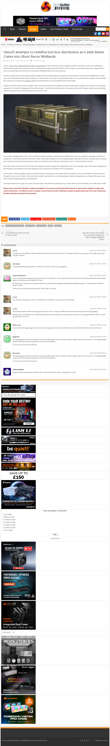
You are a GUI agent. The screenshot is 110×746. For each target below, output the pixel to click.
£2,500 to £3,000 (9, 528)
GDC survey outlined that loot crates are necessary (27, 66)
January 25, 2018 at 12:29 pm (98, 275)
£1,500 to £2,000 (9, 522)
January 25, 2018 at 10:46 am (98, 250)
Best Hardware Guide (59, 29)
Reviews (22, 29)
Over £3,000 (8, 530)
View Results (55, 538)
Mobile (43, 29)
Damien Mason (10, 60)
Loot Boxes (30, 226)
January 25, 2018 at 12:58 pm (98, 297)
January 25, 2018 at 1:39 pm (98, 336)
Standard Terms (41, 740)
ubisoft (58, 226)
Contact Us (99, 740)
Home (5, 28)
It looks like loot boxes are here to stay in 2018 (17, 233)
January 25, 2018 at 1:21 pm (98, 325)
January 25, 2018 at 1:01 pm (98, 308)
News (12, 29)
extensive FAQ (30, 81)
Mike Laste (17, 325)
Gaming (33, 29)
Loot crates (41, 226)
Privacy (105, 740)
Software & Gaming (14, 45)
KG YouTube (77, 29)
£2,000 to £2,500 (9, 525)
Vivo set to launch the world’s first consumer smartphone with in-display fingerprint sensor (92, 235)
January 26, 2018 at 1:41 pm (98, 369)
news (50, 226)
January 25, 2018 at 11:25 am (98, 264)
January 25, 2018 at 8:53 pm (98, 353)
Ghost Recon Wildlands (15, 226)
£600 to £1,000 (9, 517)
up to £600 (7, 514)
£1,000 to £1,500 (9, 520)
